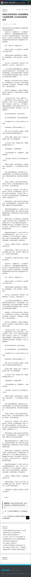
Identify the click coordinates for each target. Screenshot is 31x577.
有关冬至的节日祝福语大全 (10, 541)
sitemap (27, 573)
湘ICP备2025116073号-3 (12, 573)
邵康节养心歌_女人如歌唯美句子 (12, 532)
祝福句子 (27, 9)
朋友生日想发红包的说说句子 (11, 534)
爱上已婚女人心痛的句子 (10, 543)
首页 (23, 9)
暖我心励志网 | (14, 3)
